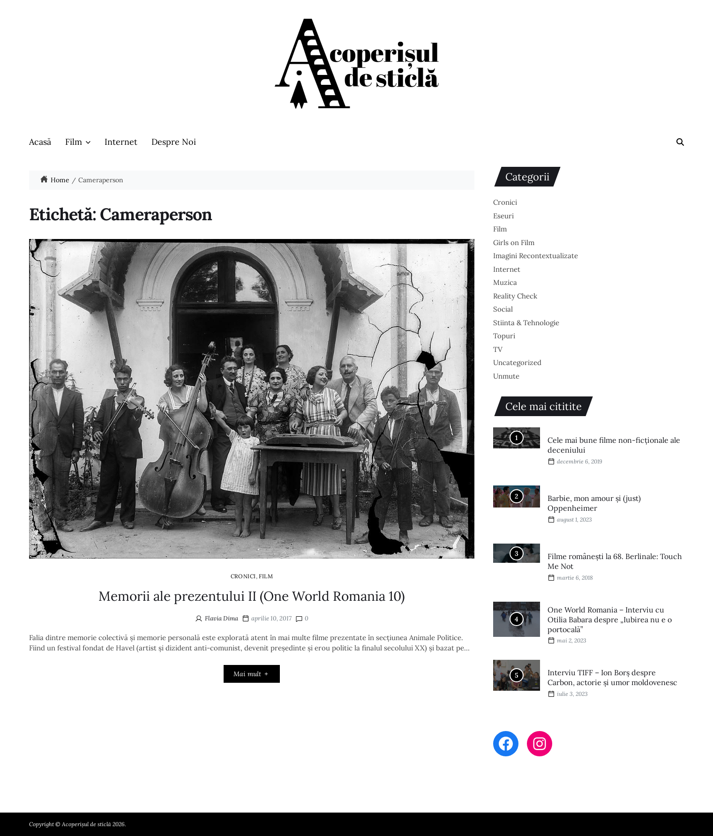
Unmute (506, 376)
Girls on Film (513, 242)
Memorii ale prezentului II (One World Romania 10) (251, 596)
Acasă (40, 141)
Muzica (505, 282)
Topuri (504, 335)
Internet (121, 141)
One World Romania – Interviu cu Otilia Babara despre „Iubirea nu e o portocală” (610, 619)
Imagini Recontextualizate (535, 255)
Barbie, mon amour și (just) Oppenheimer (594, 503)
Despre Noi (173, 141)
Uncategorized (517, 362)
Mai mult (251, 674)
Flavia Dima (221, 618)
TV (498, 349)
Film (77, 141)
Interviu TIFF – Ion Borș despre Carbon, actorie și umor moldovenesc (612, 677)
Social (503, 309)
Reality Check (515, 295)
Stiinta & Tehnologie (526, 322)
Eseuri (503, 215)
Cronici (243, 576)
